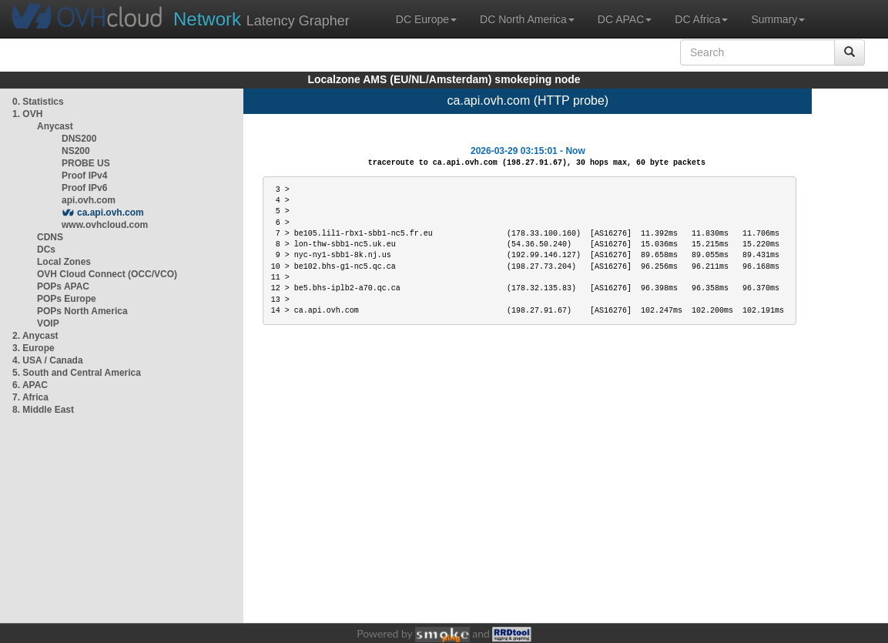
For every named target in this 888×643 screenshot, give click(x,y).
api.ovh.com (89, 200)
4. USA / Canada (47, 360)
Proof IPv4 (84, 175)
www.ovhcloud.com (105, 224)
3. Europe (33, 348)
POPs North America (82, 311)
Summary (778, 19)
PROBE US (86, 163)
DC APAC (625, 19)
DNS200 (79, 138)
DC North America (527, 19)
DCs (46, 249)
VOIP (48, 323)
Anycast (55, 126)
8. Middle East (43, 409)
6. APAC (30, 385)
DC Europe (426, 19)
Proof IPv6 (84, 188)
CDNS (50, 237)
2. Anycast (35, 335)
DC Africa (701, 19)
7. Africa (30, 397)
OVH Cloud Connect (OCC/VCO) (107, 274)
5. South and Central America (76, 372)
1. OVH (27, 114)
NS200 (76, 151)
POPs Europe (66, 298)
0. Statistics (38, 101)
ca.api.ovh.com (110, 212)
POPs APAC (63, 286)
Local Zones (64, 261)
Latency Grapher (261, 18)
